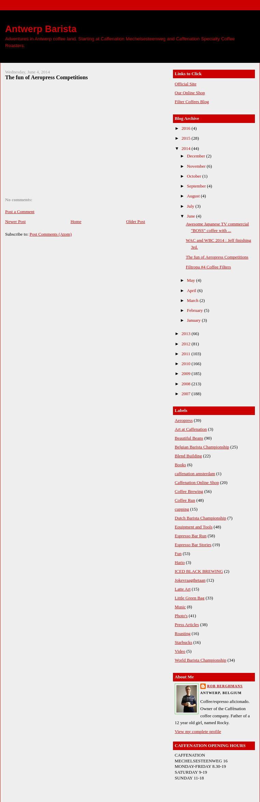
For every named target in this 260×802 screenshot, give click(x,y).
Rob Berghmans (225, 686)
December (196, 155)
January (194, 320)
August (194, 195)
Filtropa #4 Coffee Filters (208, 266)
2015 (186, 138)
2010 (186, 363)
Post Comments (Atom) (51, 234)
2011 (186, 353)
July (191, 206)
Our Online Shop (190, 92)
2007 (186, 393)
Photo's (181, 615)
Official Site (186, 83)
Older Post (135, 221)
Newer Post (15, 221)
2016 (186, 128)
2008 (186, 383)
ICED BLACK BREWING (199, 571)
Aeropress (184, 420)
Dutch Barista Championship (200, 518)
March (193, 300)
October (194, 176)
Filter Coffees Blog (192, 101)
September (197, 186)
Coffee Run (185, 500)
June (191, 216)
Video (180, 651)
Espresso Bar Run (190, 535)
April (192, 290)
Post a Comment (19, 211)
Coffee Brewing (189, 491)
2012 (186, 343)
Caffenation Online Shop (197, 482)
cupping (182, 509)
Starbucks (183, 642)
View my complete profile (198, 731)
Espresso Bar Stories (193, 544)
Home (76, 221)
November (197, 166)
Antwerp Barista (40, 29)
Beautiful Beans (189, 438)
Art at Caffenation (191, 429)
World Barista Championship (200, 660)
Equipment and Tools (194, 526)
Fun (178, 553)
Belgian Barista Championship (202, 447)
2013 (186, 333)
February (195, 310)
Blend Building (188, 455)
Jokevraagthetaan (190, 580)
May (191, 280)
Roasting (182, 633)
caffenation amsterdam (195, 473)
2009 (186, 373)
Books (180, 464)
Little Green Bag (189, 597)
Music (180, 606)
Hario (180, 562)
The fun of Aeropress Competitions (46, 77)
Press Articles (187, 624)
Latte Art (183, 589)
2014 (186, 148)
